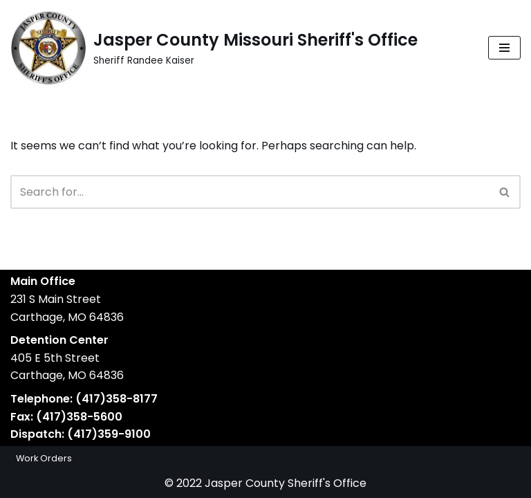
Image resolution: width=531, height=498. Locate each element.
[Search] (250, 192)
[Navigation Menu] (504, 47)
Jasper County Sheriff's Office (285, 483)
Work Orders (44, 458)
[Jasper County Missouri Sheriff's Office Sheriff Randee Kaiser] (214, 48)
